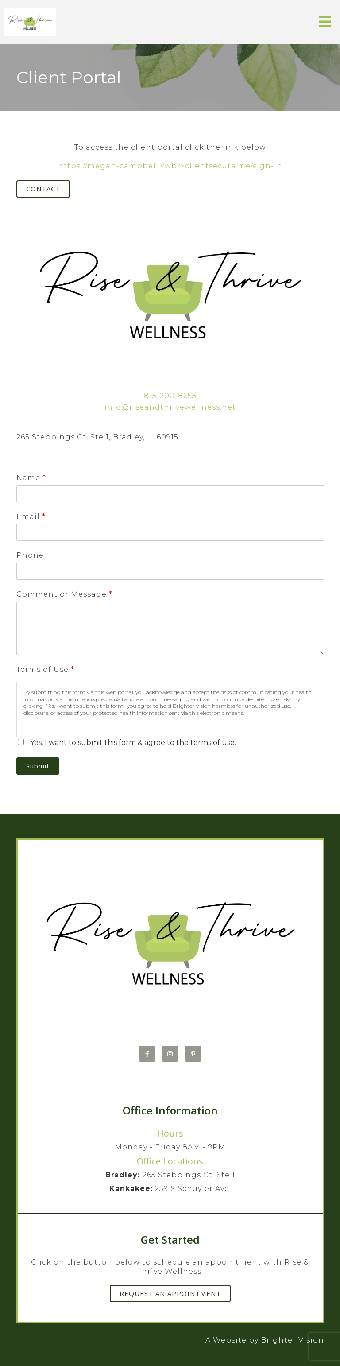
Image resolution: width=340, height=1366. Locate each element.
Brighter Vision (292, 1340)
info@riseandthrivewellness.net (170, 407)
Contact (43, 188)
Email (30, 516)
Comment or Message (64, 594)
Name (31, 477)
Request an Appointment (170, 1293)
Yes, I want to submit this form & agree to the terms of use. (133, 742)
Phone (30, 555)
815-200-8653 (170, 396)
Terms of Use (45, 669)
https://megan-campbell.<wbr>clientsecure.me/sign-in (170, 166)
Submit (38, 765)
